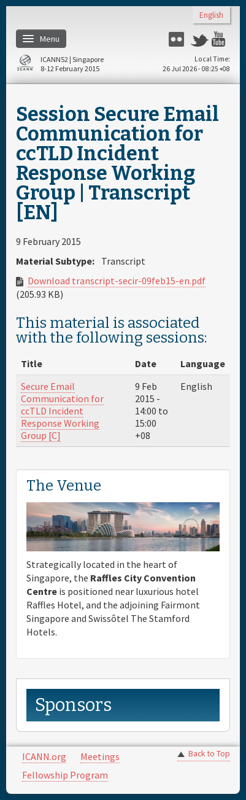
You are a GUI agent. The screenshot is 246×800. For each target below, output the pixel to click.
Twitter (199, 39)
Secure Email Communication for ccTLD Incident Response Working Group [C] (62, 410)
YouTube (221, 39)
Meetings (100, 756)
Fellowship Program (65, 775)
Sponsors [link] (73, 705)
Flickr (178, 39)
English (211, 15)
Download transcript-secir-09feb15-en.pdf (117, 280)
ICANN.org (44, 756)
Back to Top (209, 753)
